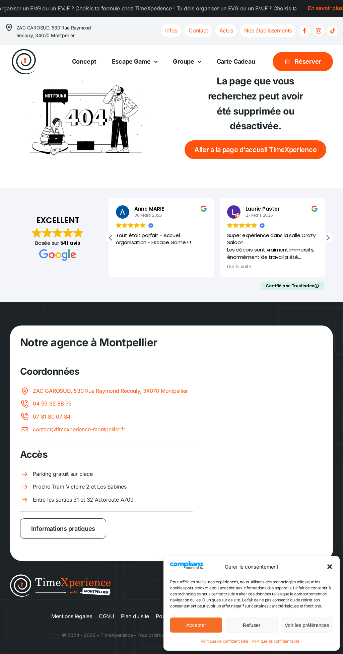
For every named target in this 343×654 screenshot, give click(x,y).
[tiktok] (332, 30)
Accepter (196, 625)
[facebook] (304, 30)
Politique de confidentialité (224, 641)
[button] (329, 566)
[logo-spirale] (24, 50)
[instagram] (318, 30)
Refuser (252, 625)
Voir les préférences (307, 625)
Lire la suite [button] (241, 267)
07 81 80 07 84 (51, 416)
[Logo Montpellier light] (60, 577)
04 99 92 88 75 (52, 403)
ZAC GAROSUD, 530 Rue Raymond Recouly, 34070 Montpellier (110, 390)
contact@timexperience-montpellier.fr (79, 429)
